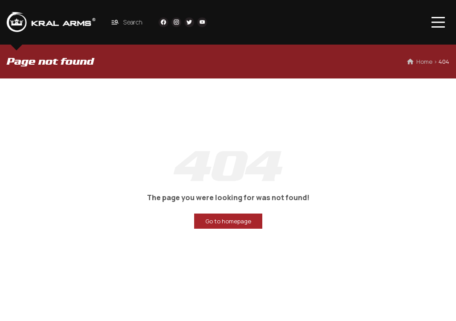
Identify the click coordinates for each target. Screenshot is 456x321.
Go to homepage (228, 221)
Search (127, 22)
